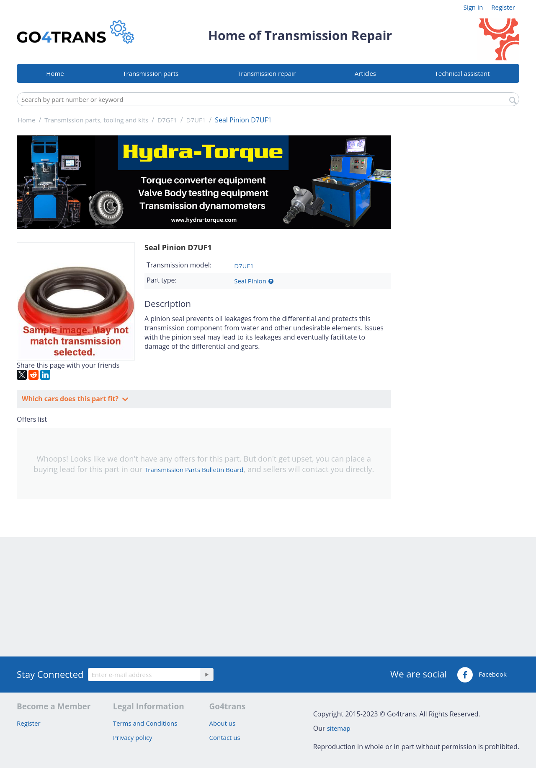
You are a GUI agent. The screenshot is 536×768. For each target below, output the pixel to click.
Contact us (224, 737)
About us (222, 723)
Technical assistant (462, 73)
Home (55, 73)
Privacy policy (132, 737)
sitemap (338, 728)
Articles (365, 73)
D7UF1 (244, 266)
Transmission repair (266, 73)
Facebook (482, 675)
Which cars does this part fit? (71, 398)
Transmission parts (150, 73)
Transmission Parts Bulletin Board (193, 469)
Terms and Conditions (145, 723)
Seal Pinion (250, 281)
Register (503, 7)
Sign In (473, 7)
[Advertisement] (460, 261)
